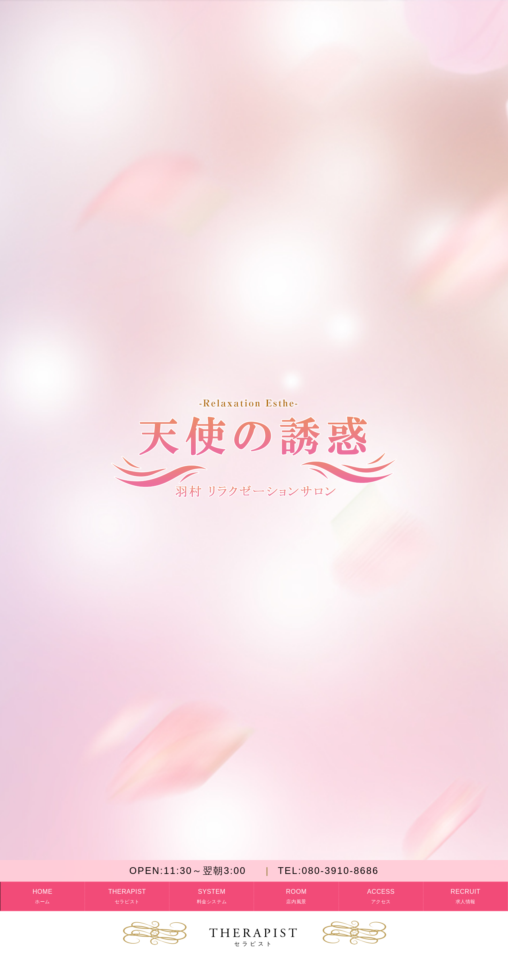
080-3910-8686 (328, 870)
